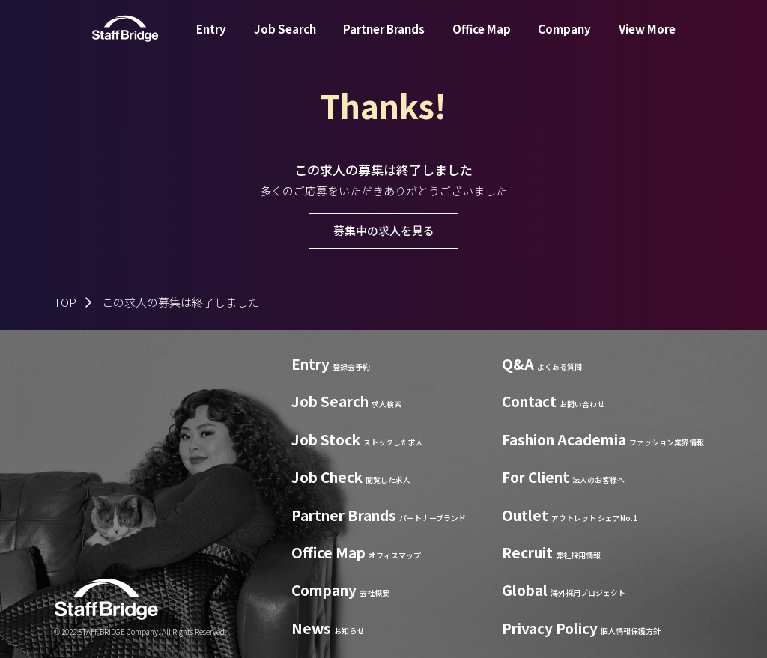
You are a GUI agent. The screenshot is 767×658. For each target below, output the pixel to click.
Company (564, 40)
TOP (65, 302)
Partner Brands (384, 40)
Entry (211, 40)
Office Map (481, 40)
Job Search (285, 40)
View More (647, 40)
